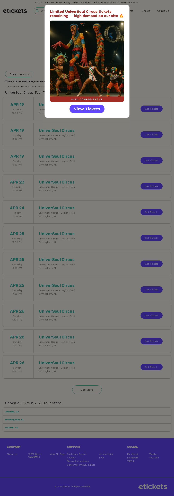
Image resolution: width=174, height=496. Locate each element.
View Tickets (87, 109)
